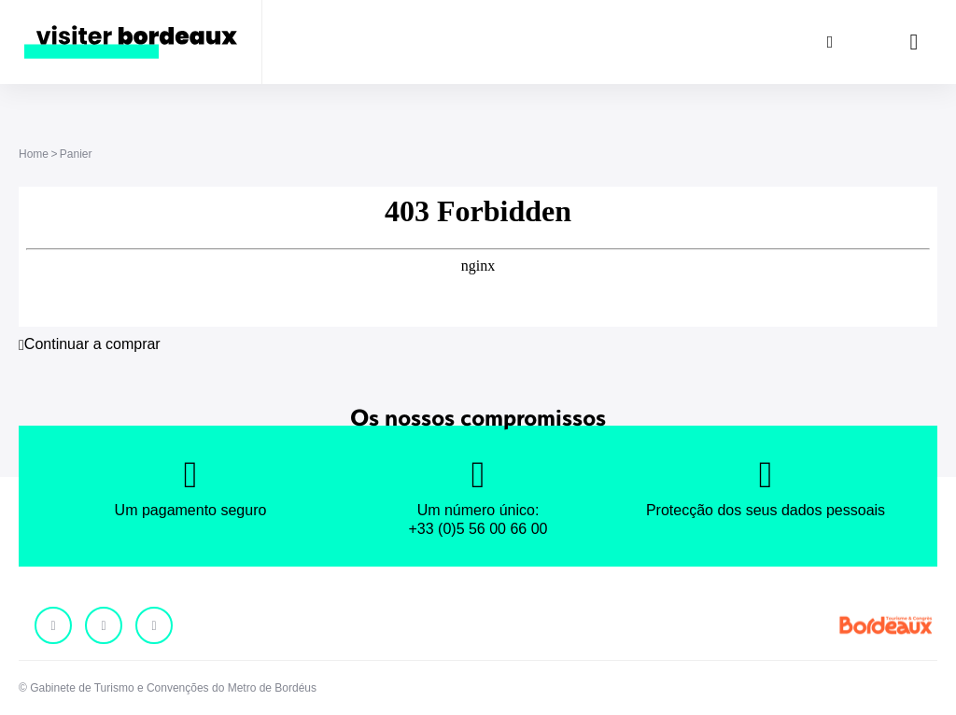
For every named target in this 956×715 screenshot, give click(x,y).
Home (34, 154)
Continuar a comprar (92, 344)
